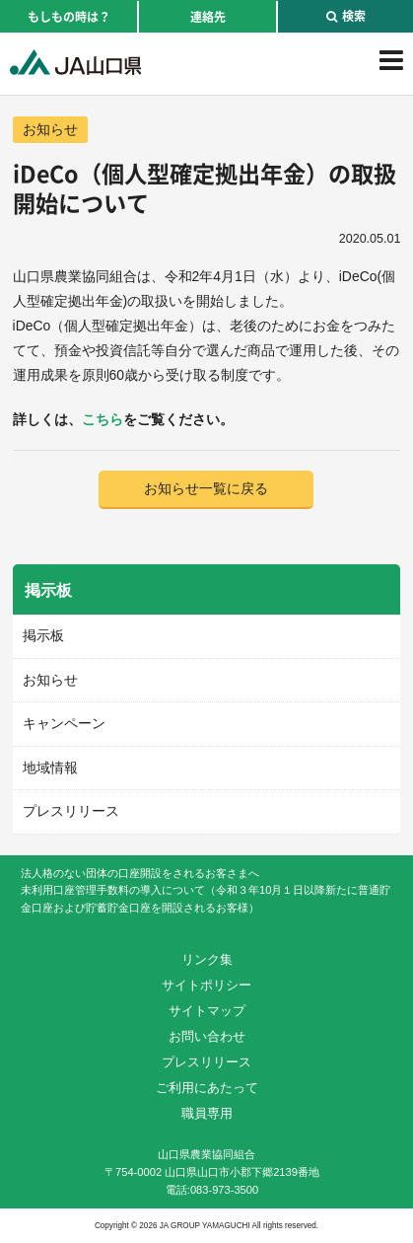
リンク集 (207, 959)
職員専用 (207, 1113)
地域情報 (50, 767)
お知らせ (50, 129)
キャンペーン (64, 723)
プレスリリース (71, 811)
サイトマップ (207, 1010)
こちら (102, 419)
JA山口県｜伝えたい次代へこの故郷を (75, 62)
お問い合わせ (207, 1036)
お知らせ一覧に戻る (206, 488)
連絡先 (208, 17)
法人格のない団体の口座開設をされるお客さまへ (140, 873)
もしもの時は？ (69, 17)
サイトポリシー (206, 985)
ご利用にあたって (207, 1087)
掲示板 (43, 635)
